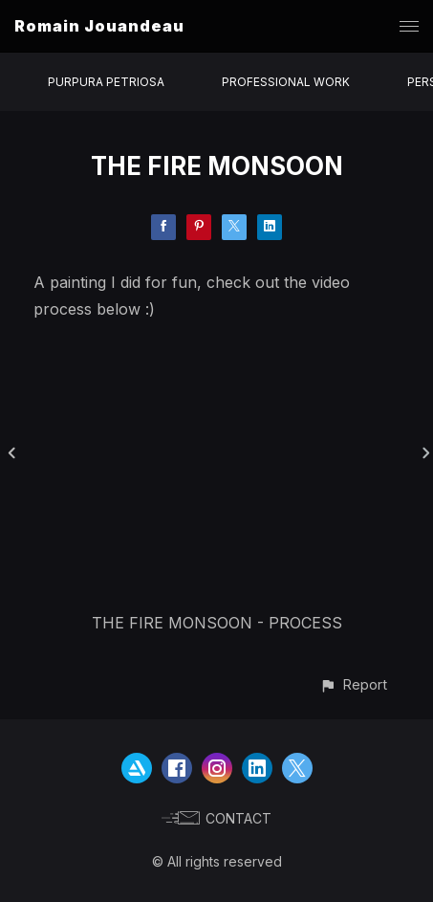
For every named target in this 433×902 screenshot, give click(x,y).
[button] (353, 684)
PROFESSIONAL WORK (286, 82)
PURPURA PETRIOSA (106, 82)
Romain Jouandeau (99, 25)
